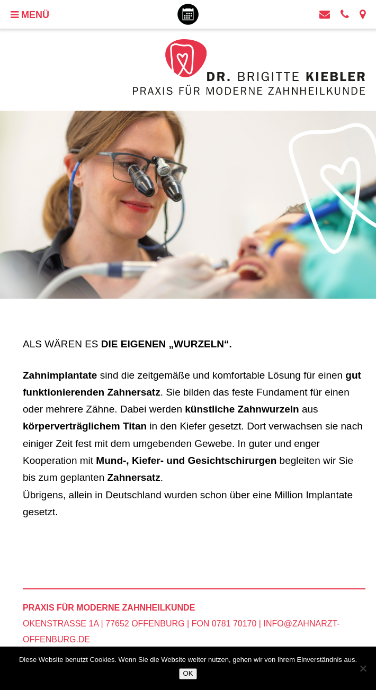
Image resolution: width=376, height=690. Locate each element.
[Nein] (362, 668)
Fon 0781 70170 (224, 623)
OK (188, 673)
